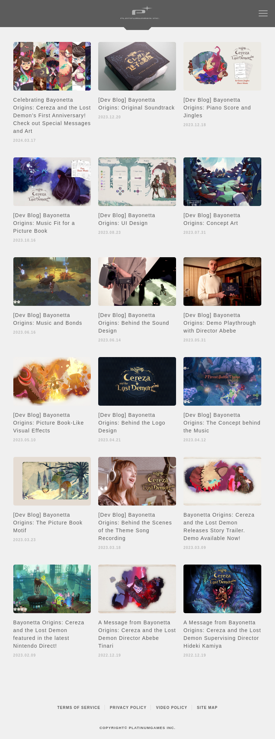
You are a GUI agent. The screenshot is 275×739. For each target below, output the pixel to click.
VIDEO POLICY (172, 708)
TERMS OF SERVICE (78, 708)
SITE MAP (207, 708)
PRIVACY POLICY (128, 708)
